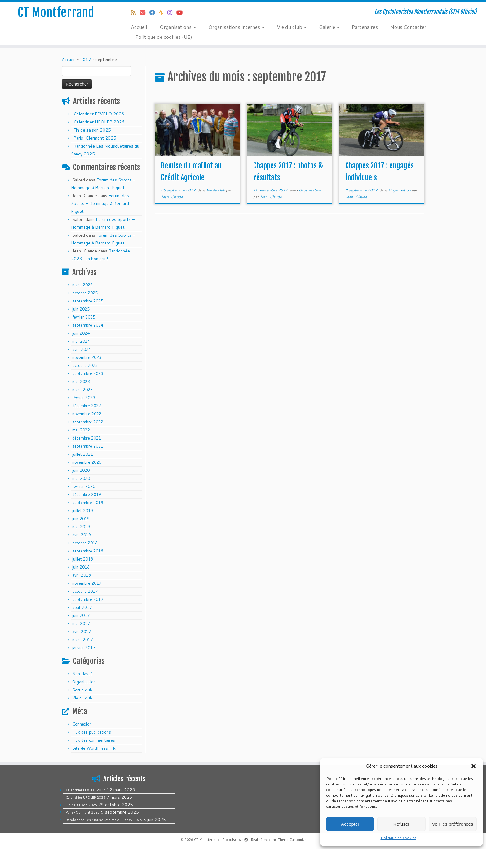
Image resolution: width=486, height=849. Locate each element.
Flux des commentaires (93, 740)
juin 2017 (81, 615)
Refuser (401, 824)
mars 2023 (82, 389)
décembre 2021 (86, 438)
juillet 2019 (82, 510)
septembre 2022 (87, 422)
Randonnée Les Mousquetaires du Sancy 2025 (104, 819)
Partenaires (365, 26)
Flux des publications (91, 732)
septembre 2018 (87, 551)
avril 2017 (81, 631)
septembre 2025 (87, 301)
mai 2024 (81, 341)
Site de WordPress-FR (94, 748)
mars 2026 (82, 285)
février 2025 (83, 317)
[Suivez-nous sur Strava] (163, 12)
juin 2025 (81, 309)
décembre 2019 (86, 494)
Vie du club (292, 26)
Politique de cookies (398, 837)
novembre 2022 (86, 414)
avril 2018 (81, 575)
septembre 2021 (87, 446)
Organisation (84, 682)
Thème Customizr (292, 839)
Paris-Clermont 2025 (94, 138)
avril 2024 (81, 349)
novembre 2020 (86, 462)
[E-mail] (144, 12)
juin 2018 (81, 567)
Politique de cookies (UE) (163, 36)
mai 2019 (81, 527)
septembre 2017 (87, 599)
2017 (85, 59)
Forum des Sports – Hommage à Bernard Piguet (100, 203)
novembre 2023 (86, 357)
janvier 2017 (83, 647)
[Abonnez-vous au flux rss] (135, 12)
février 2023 (83, 397)
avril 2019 (81, 535)
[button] (474, 766)
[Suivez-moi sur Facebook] (154, 12)
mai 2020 (81, 478)
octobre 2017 (85, 591)
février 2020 (83, 486)
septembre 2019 (87, 502)
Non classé (82, 674)
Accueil (139, 26)
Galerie (329, 26)
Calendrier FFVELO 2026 (98, 114)
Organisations (178, 26)
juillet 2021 (82, 454)
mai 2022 (81, 430)
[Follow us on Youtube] (181, 12)
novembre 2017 (86, 583)
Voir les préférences (452, 824)
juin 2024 (81, 333)
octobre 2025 (85, 293)
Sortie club (82, 690)
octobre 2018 (85, 543)
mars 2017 (82, 639)
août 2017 (82, 607)
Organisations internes (236, 26)
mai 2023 (81, 381)
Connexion (82, 724)
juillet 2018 (82, 559)
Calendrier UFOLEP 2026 (99, 122)
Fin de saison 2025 (92, 130)
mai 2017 (81, 623)
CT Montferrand (56, 12)
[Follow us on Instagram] (171, 12)
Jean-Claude (172, 196)
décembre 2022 (86, 406)
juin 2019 (81, 518)
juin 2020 (81, 470)
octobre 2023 (85, 365)
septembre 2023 (87, 373)
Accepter (350, 824)
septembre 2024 (87, 325)
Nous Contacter (408, 26)
